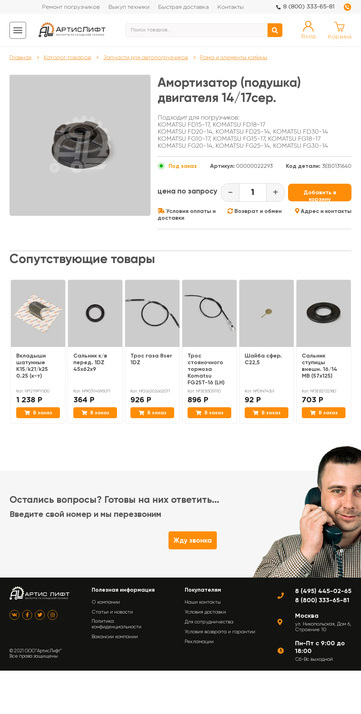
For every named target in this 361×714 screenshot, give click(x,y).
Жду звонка (192, 540)
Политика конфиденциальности (116, 623)
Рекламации (199, 641)
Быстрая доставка (183, 7)
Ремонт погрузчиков (71, 7)
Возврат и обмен (254, 211)
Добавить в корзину (320, 195)
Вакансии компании (115, 636)
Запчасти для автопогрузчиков (145, 57)
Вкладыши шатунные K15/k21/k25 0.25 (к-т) (32, 365)
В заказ (38, 413)
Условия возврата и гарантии (220, 631)
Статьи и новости (112, 612)
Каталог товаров (67, 57)
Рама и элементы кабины (233, 57)
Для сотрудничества (209, 621)
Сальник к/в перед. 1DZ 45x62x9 (90, 362)
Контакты (230, 7)
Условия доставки (205, 612)
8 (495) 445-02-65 (323, 591)
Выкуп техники (128, 7)
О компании (106, 602)
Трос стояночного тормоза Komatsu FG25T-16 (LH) (206, 369)
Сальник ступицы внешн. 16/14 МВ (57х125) (319, 365)
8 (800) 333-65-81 (309, 7)
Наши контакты (203, 602)
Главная (20, 57)
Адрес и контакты (323, 211)
